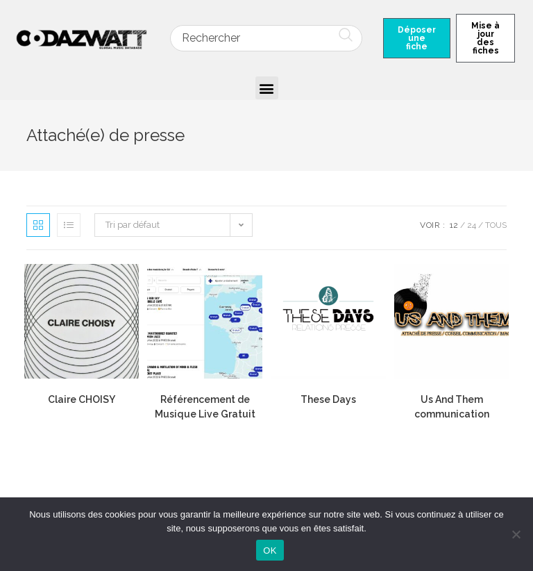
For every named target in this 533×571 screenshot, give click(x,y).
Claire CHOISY (81, 399)
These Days (328, 399)
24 (471, 225)
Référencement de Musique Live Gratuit (205, 407)
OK (269, 550)
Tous (496, 225)
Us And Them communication (451, 407)
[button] (266, 87)
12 (454, 225)
